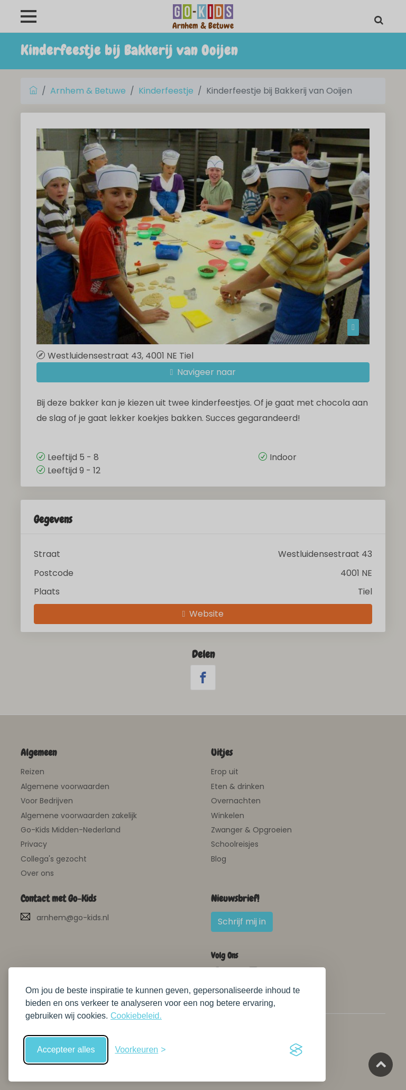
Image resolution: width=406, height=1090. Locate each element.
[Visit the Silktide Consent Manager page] (296, 1049)
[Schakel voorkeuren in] (140, 1050)
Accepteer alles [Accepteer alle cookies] (66, 1049)
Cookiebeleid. (136, 1015)
